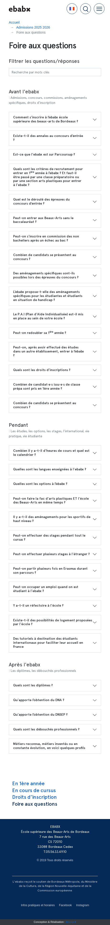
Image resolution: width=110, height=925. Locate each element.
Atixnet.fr (71, 921)
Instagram (82, 905)
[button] (72, 8)
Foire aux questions (34, 804)
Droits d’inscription (34, 797)
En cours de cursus (34, 790)
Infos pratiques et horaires (38, 905)
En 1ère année (28, 783)
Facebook (65, 905)
